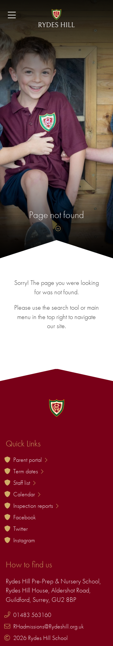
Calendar (26, 494)
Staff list (24, 483)
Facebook (24, 517)
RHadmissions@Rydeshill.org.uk (48, 626)
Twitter (20, 529)
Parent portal (30, 460)
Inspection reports (35, 506)
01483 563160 (32, 615)
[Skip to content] (56, 228)
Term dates (28, 471)
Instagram (24, 540)
